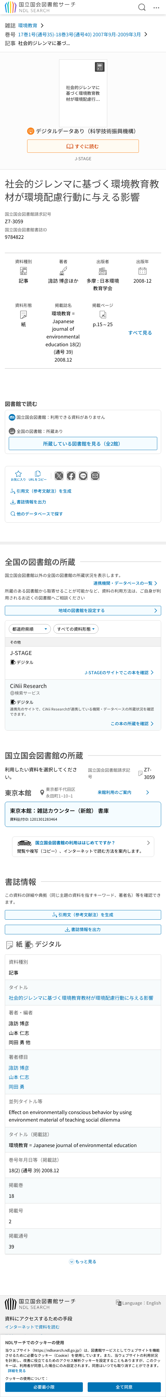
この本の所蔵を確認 (133, 723)
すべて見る (140, 332)
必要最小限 (44, 1387)
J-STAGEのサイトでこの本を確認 (120, 672)
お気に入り (18, 476)
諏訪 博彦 (19, 1067)
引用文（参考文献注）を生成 (40, 491)
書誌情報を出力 (28, 502)
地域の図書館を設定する (109, 610)
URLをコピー (38, 476)
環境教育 (27, 25)
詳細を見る (17, 1370)
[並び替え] (30, 629)
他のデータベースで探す (36, 514)
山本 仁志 (19, 1076)
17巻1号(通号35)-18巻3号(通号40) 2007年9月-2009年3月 (79, 34)
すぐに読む (82, 146)
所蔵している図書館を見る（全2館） (83, 443)
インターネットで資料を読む (32, 1327)
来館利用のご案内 (124, 792)
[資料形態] (76, 629)
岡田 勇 (16, 1086)
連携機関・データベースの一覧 (126, 583)
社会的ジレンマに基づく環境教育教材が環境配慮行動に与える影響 (81, 997)
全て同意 (124, 1387)
